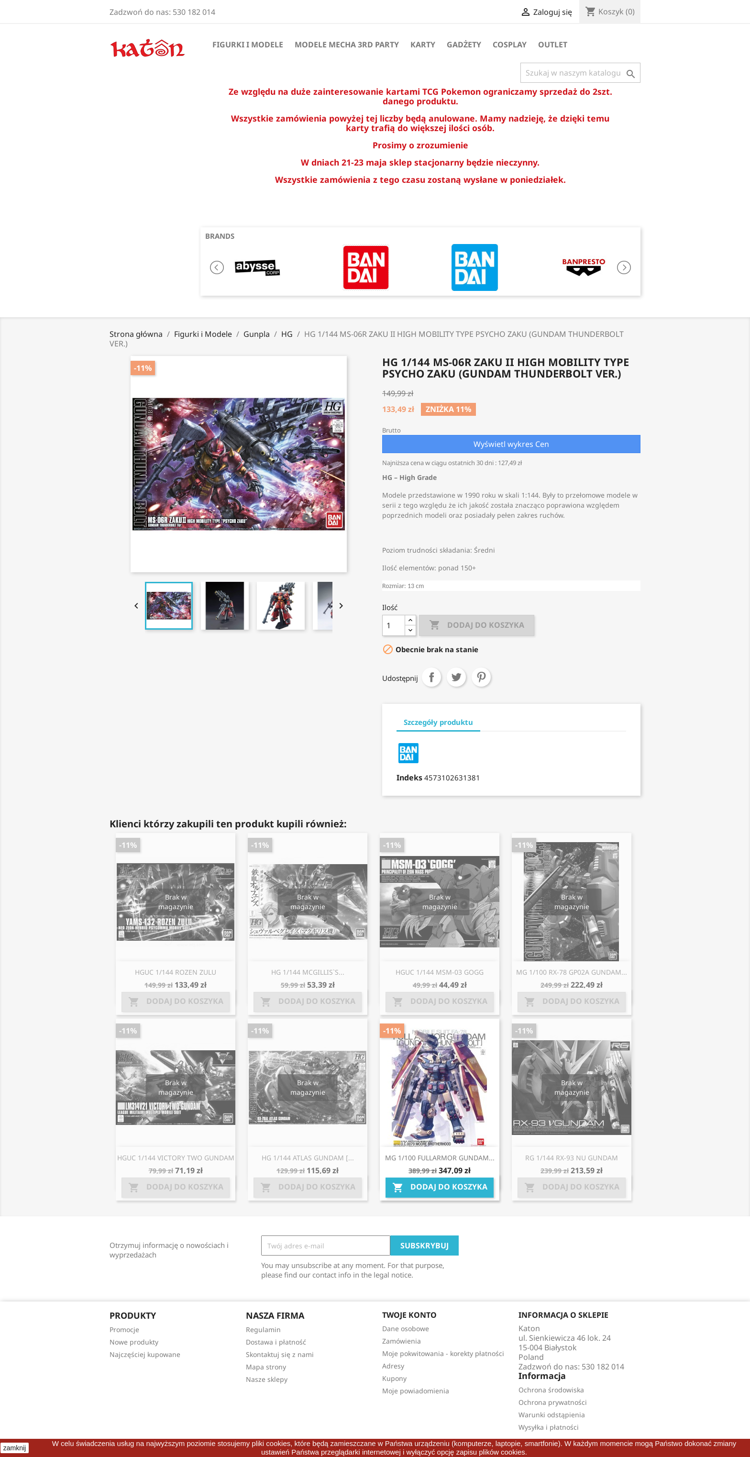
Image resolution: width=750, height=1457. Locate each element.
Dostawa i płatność (276, 1341)
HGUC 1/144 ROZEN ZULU (175, 972)
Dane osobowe (405, 1328)
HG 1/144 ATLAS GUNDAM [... (308, 1157)
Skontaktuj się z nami (280, 1354)
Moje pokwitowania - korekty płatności (443, 1353)
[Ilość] (393, 625)
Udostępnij (431, 677)
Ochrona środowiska (551, 1389)
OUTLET (552, 44)
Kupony (394, 1378)
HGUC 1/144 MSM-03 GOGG (440, 972)
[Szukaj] (580, 73)
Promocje (124, 1329)
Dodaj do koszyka (476, 625)
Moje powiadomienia (415, 1390)
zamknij (14, 1448)
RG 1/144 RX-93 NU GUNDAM (571, 1157)
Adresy (393, 1365)
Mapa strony (266, 1366)
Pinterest (481, 677)
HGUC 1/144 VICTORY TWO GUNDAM (175, 1157)
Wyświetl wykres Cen (511, 444)
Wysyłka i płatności (548, 1427)
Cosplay (510, 44)
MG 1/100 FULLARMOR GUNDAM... (440, 1157)
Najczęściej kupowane (145, 1354)
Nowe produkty (134, 1341)
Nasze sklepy (266, 1379)
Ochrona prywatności (552, 1402)
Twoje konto (409, 1315)
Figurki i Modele (247, 44)
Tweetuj (456, 677)
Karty (422, 44)
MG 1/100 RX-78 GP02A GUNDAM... (571, 972)
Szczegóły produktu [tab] (438, 722)
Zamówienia (401, 1341)
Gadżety (464, 44)
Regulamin (263, 1329)
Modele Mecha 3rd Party (347, 44)
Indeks (409, 777)
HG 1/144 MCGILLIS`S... (307, 972)
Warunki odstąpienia (551, 1414)
